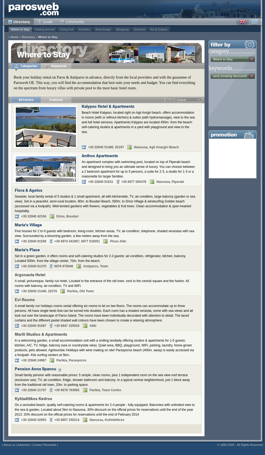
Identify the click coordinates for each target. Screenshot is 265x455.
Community (72, 21)
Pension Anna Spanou (35, 369)
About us (9, 444)
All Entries (26, 100)
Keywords (56, 66)
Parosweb (33, 9)
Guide (45, 21)
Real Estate (103, 29)
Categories (26, 66)
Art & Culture (159, 29)
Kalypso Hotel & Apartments (108, 107)
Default (181, 99)
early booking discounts (230, 76)
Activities (84, 29)
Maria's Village (28, 225)
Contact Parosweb (44, 444)
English (242, 21)
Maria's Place (27, 250)
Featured (56, 100)
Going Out (66, 29)
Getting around (45, 29)
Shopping (122, 29)
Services (139, 29)
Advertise (23, 444)
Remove (252, 59)
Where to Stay (20, 29)
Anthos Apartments (100, 156)
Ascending (170, 100)
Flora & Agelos (28, 191)
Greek (254, 21)
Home (14, 37)
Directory (19, 21)
